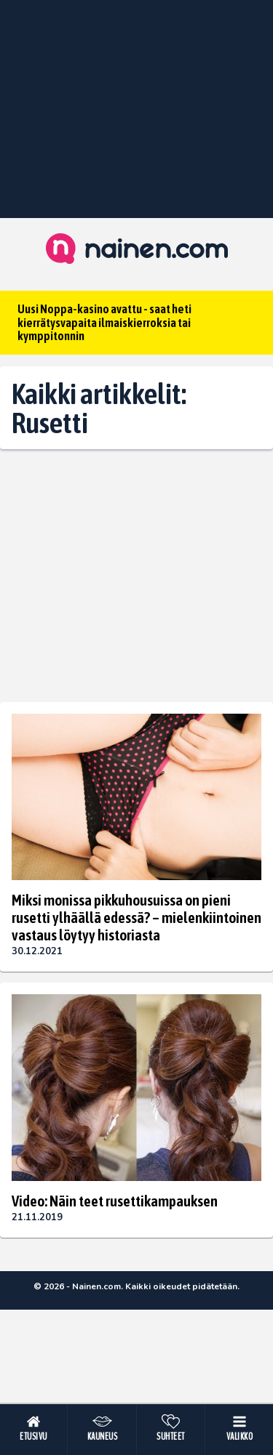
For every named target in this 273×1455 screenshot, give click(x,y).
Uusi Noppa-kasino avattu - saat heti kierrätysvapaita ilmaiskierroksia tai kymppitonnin (104, 322)
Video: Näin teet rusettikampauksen (115, 1200)
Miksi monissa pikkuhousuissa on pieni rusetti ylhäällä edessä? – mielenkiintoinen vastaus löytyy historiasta (136, 917)
